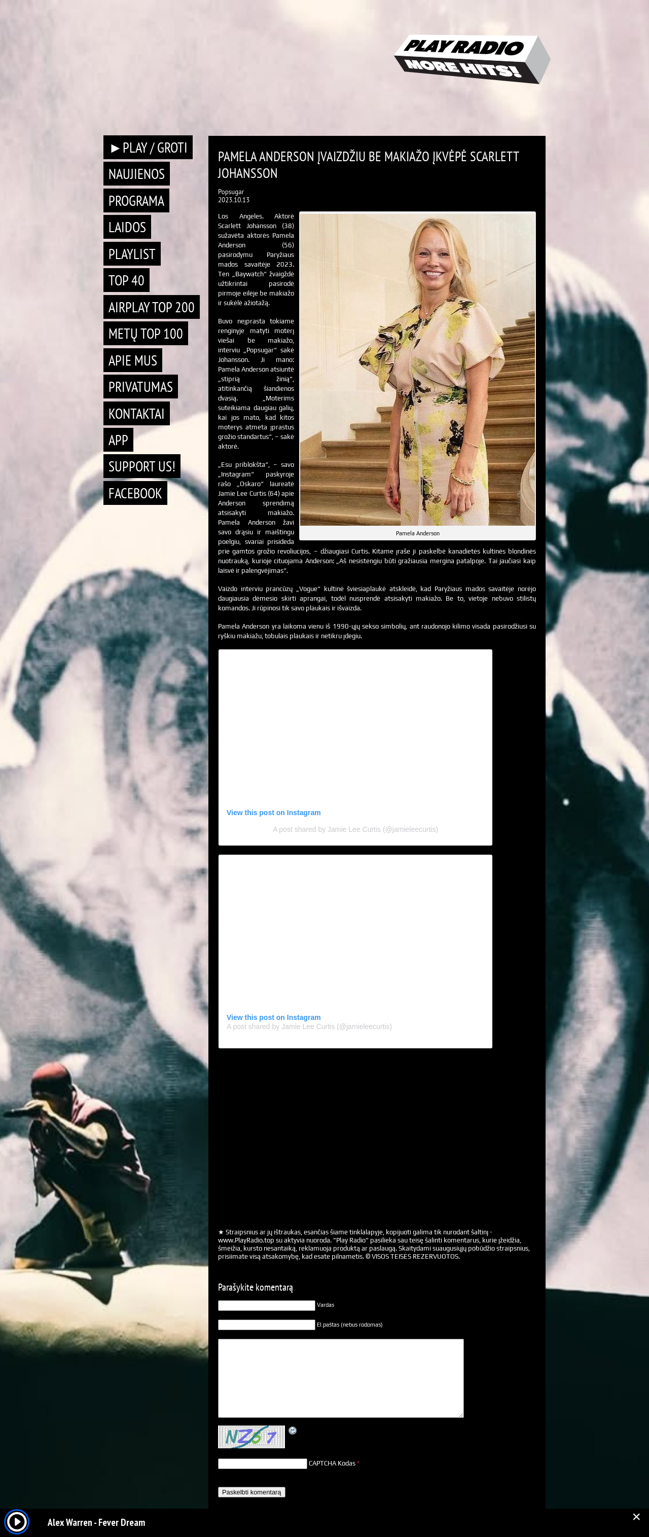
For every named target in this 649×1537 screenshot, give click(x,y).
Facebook (135, 493)
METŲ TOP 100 (146, 333)
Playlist (132, 253)
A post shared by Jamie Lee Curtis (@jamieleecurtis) (355, 829)
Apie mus (133, 360)
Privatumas (141, 386)
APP (118, 439)
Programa (136, 200)
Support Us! (142, 466)
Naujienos (137, 173)
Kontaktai (137, 413)
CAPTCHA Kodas (332, 1463)
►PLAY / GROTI (148, 147)
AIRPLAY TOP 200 (152, 307)
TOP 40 (127, 280)
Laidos (127, 226)
